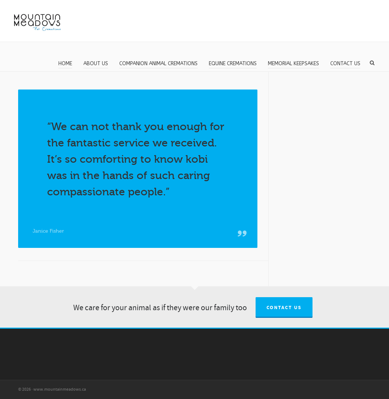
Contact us (284, 307)
